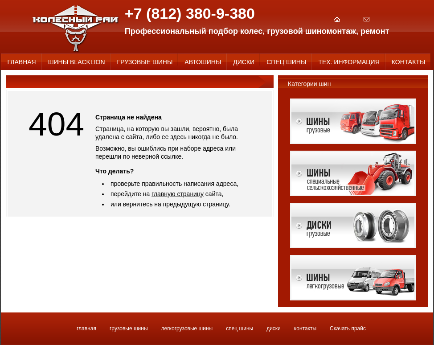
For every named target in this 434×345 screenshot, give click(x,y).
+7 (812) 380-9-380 (190, 13)
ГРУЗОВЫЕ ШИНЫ (129, 328)
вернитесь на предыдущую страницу (176, 204)
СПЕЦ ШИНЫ (239, 328)
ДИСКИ (273, 328)
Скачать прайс (348, 328)
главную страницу (177, 193)
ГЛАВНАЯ (86, 328)
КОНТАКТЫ (305, 328)
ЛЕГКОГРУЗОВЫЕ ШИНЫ (187, 328)
